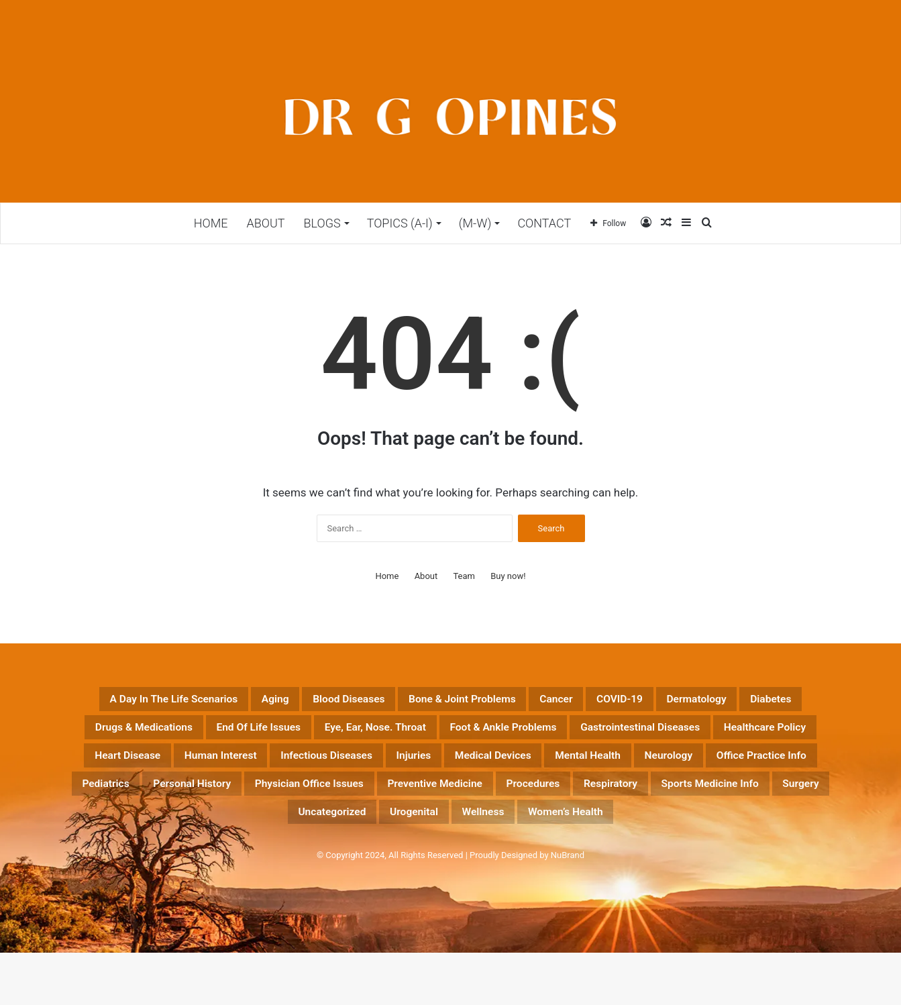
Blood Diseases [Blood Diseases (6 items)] (417, 701)
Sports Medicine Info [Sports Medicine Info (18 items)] (768, 830)
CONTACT (544, 223)
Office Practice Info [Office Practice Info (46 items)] (677, 798)
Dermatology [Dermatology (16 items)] (188, 733)
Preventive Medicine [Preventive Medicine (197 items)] (425, 830)
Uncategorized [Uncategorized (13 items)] (340, 862)
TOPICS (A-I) (400, 223)
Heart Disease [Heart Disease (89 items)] (629, 765)
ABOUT (265, 223)
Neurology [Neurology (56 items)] (561, 798)
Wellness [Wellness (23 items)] (527, 862)
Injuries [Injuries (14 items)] (245, 798)
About (426, 576)
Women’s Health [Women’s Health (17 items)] (629, 862)
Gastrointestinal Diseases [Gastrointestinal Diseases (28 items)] (350, 765)
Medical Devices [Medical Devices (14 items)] (343, 798)
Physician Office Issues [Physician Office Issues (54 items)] (267, 830)
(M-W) (475, 223)
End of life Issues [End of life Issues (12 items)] (539, 733)
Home (211, 223)
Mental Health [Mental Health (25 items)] (462, 798)
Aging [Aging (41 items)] (326, 701)
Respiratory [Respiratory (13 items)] (643, 830)
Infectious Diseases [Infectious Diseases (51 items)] (137, 798)
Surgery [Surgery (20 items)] (246, 862)
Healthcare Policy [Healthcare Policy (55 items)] (507, 765)
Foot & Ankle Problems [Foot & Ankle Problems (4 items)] (178, 765)
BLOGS (322, 223)
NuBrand (567, 907)
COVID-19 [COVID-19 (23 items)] (754, 701)
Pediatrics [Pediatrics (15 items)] (792, 798)
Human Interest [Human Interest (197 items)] (745, 765)
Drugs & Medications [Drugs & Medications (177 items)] (396, 733)
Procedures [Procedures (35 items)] (547, 830)
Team (464, 576)
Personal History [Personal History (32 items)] (120, 830)
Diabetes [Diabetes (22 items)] (280, 733)
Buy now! (507, 576)
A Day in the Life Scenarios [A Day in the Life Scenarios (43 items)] (199, 701)
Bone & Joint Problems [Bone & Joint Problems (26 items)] (559, 701)
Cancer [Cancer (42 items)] (676, 701)
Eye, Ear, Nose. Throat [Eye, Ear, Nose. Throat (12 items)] (686, 733)
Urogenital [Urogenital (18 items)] (442, 862)
